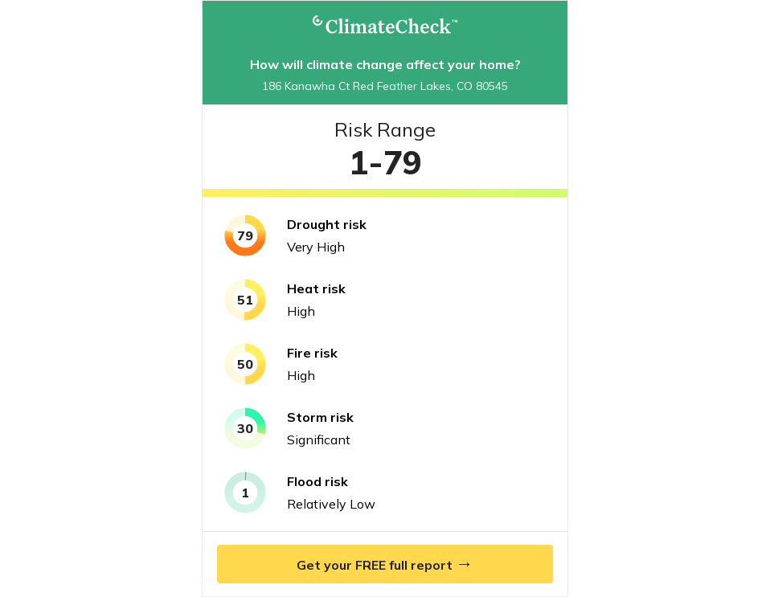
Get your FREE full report (385, 563)
